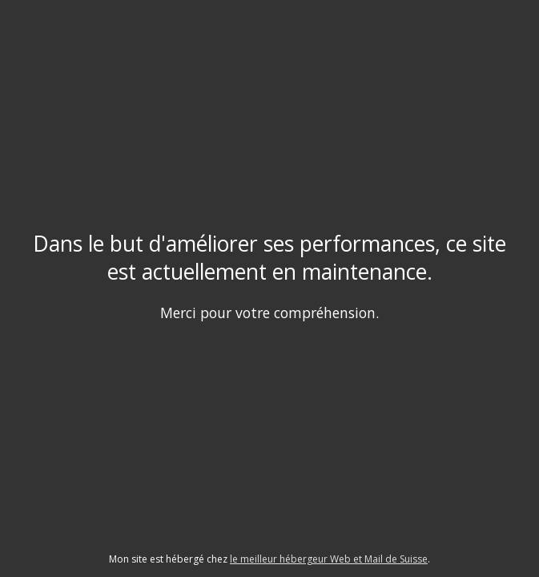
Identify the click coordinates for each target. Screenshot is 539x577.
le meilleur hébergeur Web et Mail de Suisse (329, 559)
